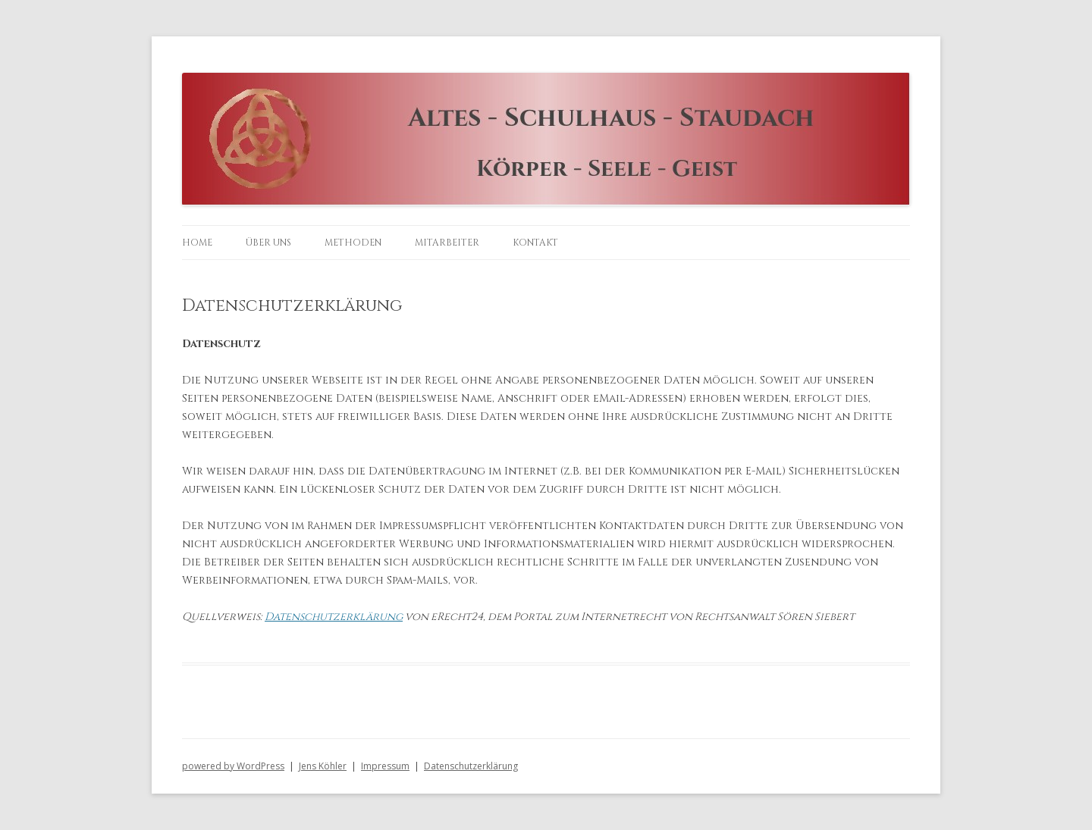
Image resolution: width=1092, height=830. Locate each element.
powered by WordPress (233, 766)
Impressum (385, 766)
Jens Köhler (323, 766)
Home (197, 242)
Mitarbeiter (447, 242)
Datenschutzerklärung (334, 616)
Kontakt (535, 242)
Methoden (353, 242)
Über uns (268, 242)
